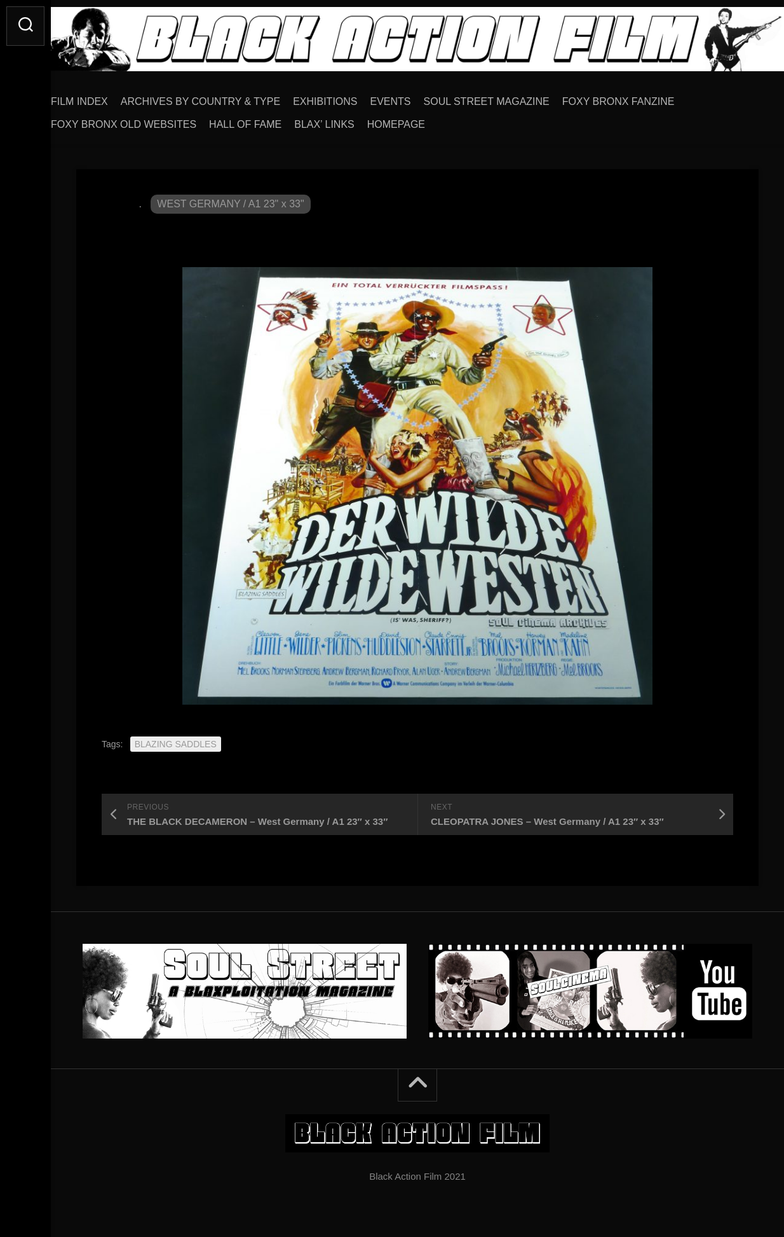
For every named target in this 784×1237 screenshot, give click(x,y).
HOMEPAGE (421, 119)
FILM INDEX (104, 97)
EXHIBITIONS (350, 97)
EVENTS (416, 97)
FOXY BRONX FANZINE (644, 97)
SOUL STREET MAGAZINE (512, 97)
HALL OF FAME (270, 119)
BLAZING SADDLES (176, 740)
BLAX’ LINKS (350, 119)
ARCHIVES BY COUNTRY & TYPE (226, 97)
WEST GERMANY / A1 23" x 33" (230, 199)
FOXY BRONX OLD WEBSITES (149, 119)
